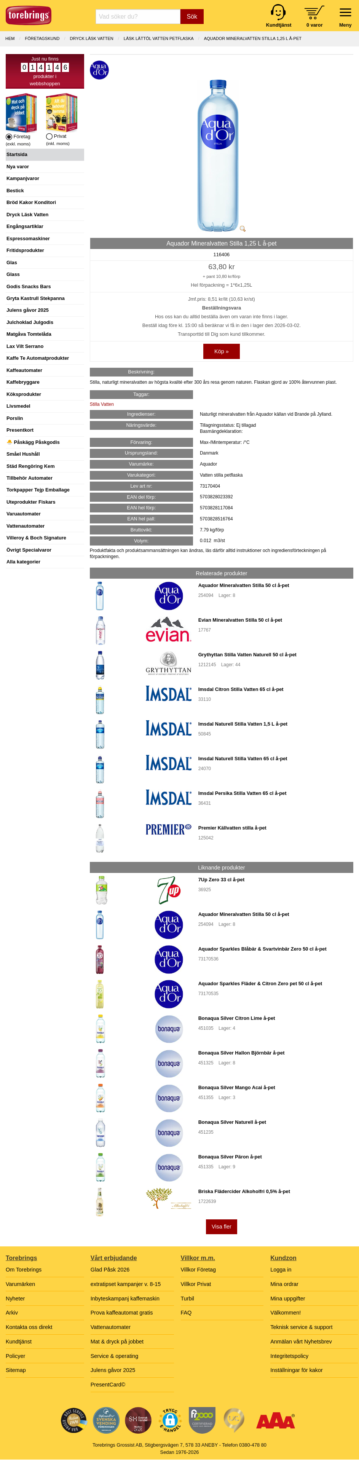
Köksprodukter (23, 394)
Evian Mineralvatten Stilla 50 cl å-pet (240, 620)
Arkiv (12, 1313)
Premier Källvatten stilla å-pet (232, 828)
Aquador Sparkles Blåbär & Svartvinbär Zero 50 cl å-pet (262, 949)
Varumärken (20, 1284)
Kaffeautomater (24, 370)
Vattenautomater (25, 526)
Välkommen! (285, 1313)
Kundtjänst (19, 1342)
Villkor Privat (196, 1284)
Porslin (14, 418)
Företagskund (42, 38)
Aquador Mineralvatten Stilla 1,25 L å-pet (253, 38)
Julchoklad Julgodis (29, 322)
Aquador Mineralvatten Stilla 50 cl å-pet (243, 585)
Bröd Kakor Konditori (31, 202)
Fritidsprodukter (25, 250)
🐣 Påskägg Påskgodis (33, 442)
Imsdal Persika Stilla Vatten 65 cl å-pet (242, 793)
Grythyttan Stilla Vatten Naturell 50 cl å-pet (247, 654)
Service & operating (115, 1356)
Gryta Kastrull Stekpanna (35, 298)
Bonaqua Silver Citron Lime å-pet (236, 1018)
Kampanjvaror (22, 178)
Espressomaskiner (28, 238)
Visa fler (221, 1227)
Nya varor (17, 166)
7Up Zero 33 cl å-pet (221, 879)
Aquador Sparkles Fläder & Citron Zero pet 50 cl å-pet (260, 983)
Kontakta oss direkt (29, 1327)
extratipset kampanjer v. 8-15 (126, 1284)
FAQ (186, 1313)
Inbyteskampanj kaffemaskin (125, 1298)
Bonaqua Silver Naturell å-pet (232, 1122)
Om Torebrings (23, 1270)
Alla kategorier (23, 562)
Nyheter (15, 1298)
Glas (11, 262)
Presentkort (20, 430)
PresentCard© (108, 1385)
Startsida (16, 154)
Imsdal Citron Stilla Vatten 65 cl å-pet (241, 689)
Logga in (280, 1270)
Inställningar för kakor (296, 1370)
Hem (9, 38)
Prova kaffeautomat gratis (122, 1313)
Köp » (221, 351)
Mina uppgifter (287, 1298)
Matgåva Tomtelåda (28, 334)
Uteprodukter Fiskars (31, 502)
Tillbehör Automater (29, 478)
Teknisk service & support (301, 1327)
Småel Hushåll (23, 454)
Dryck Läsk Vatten (27, 214)
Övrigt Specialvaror (28, 550)
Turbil (187, 1298)
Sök (192, 16)
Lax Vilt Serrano (24, 346)
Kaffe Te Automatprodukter (37, 358)
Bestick (15, 190)
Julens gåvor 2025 (27, 310)
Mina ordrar (284, 1284)
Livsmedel (18, 406)
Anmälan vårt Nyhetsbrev (301, 1342)
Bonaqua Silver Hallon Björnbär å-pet (241, 1053)
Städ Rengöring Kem (30, 466)
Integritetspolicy (289, 1356)
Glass (13, 274)
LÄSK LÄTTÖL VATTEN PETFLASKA (159, 38)
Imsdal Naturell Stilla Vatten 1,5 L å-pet (242, 724)
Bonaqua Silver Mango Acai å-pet (236, 1087)
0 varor (314, 25)
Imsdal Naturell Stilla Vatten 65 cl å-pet (242, 758)
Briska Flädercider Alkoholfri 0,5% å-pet (244, 1191)
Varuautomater (23, 514)
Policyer (15, 1356)
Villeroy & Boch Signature (36, 538)
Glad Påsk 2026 (110, 1270)
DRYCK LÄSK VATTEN (91, 38)
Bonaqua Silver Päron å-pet (230, 1157)
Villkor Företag (198, 1270)
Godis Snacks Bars (28, 286)
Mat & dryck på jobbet (117, 1342)
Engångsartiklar (24, 226)
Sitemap (16, 1370)
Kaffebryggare (23, 382)
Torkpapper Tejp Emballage (38, 490)
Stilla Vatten (102, 404)
